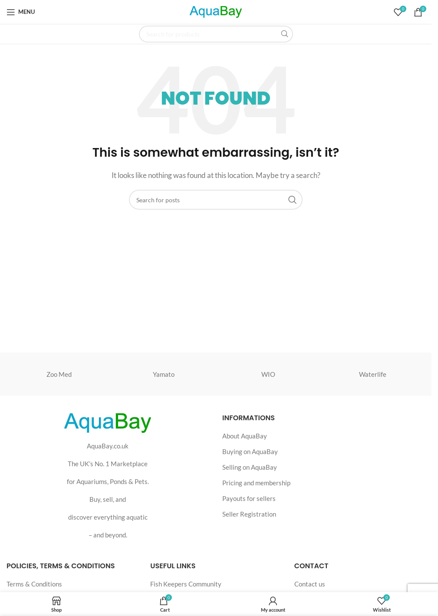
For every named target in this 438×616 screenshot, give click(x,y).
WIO (268, 374)
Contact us (309, 584)
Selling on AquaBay (249, 467)
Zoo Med (59, 374)
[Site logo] (216, 11)
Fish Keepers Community (185, 584)
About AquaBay (244, 436)
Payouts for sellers (249, 498)
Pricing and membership (256, 483)
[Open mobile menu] (20, 12)
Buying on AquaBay (250, 451)
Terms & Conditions (34, 584)
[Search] (216, 34)
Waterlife (372, 374)
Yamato (164, 374)
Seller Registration (249, 514)
